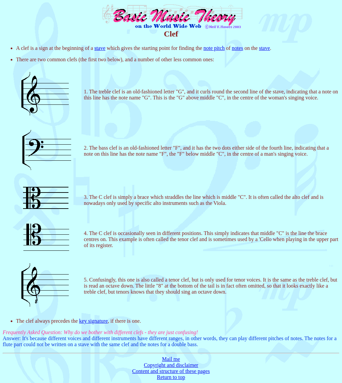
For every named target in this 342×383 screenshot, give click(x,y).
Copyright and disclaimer (171, 365)
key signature (93, 321)
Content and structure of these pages (171, 371)
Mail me (171, 359)
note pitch (214, 48)
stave (100, 48)
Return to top (171, 377)
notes (237, 48)
